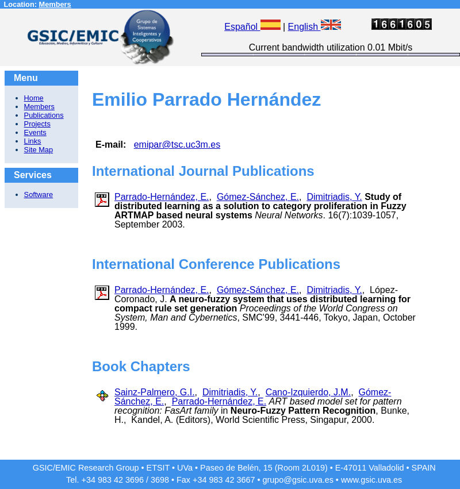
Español (252, 27)
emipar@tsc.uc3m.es (177, 144)
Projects (37, 124)
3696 (134, 479)
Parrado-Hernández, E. (161, 197)
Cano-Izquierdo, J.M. (308, 392)
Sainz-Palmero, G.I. (154, 392)
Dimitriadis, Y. (334, 197)
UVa (185, 467)
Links (32, 141)
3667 (245, 479)
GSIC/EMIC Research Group (86, 467)
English (314, 27)
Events (35, 132)
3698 (160, 479)
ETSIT (158, 467)
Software (38, 194)
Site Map (38, 149)
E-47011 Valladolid (369, 467)
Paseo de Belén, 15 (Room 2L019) (264, 467)
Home (34, 98)
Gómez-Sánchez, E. (258, 197)
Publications (44, 115)
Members (55, 4)
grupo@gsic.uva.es (297, 479)
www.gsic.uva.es (371, 479)
